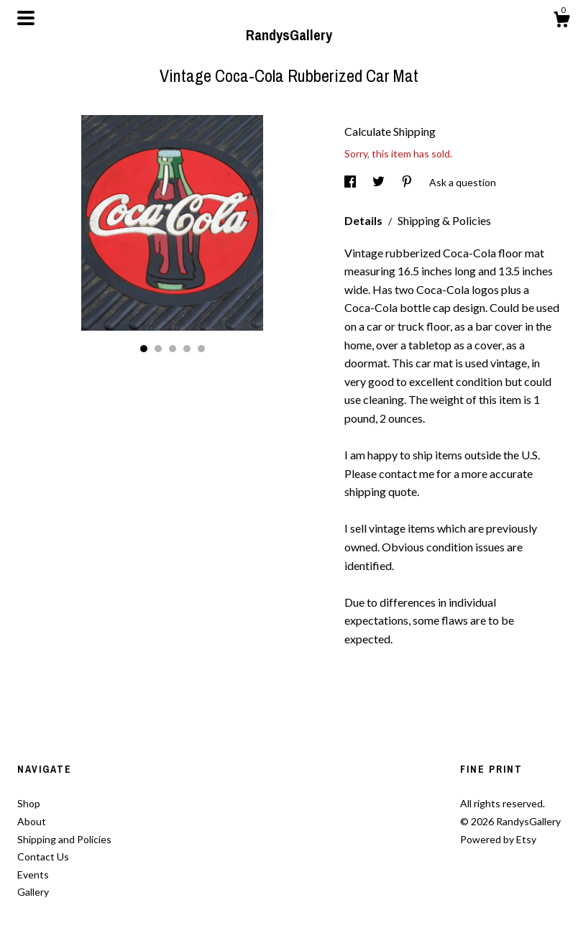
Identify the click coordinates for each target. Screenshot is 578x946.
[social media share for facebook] (351, 182)
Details (364, 220)
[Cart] (561, 21)
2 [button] (158, 348)
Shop (28, 803)
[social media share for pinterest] (408, 182)
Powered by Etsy (498, 839)
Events (33, 874)
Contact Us (43, 856)
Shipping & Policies (444, 220)
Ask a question (462, 182)
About (31, 821)
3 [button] (172, 348)
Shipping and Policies (64, 839)
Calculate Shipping (390, 131)
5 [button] (201, 348)
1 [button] (143, 348)
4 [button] (187, 348)
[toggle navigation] (26, 18)
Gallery (33, 892)
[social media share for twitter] (379, 182)
